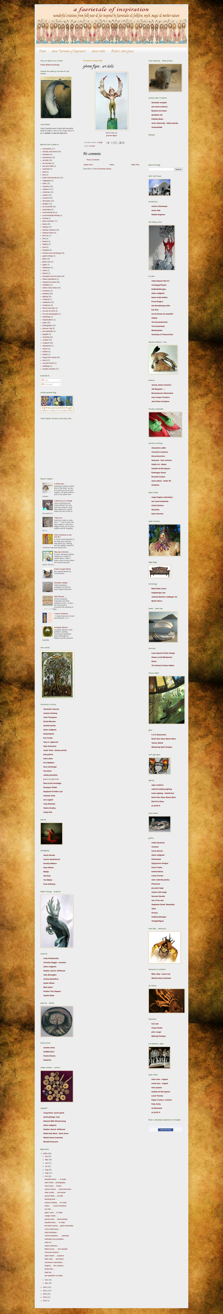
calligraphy (47, 181)
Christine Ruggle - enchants (54, 963)
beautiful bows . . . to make (55, 1222)
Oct (46, 1176)
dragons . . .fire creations (54, 1266)
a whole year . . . (60, 484)
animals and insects (50, 152)
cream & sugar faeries (62, 569)
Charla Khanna (49, 1056)
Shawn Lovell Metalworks (161, 657)
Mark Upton (48, 987)
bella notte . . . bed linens (54, 1259)
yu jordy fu (155, 806)
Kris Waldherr (48, 763)
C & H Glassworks (158, 735)
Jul (46, 1166)
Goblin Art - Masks (159, 464)
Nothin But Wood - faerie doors (56, 1134)
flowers (45, 241)
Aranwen (155, 847)
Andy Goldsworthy (51, 958)
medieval (46, 299)
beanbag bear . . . (51, 1199)
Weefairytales (156, 330)
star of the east (157, 900)
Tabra (153, 909)
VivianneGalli (156, 127)
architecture (47, 157)
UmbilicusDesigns (158, 917)
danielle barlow (49, 726)
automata (46, 169)
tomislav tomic (49, 796)
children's (46, 189)
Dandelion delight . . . (62, 583)
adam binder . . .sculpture (54, 1256)
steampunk (47, 346)
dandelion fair (157, 115)
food (44, 247)
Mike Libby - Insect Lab (160, 974)
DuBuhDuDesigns (158, 289)
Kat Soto (154, 310)
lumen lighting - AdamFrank (162, 793)
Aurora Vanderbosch (51, 859)
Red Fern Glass (157, 802)
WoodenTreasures (50, 1142)
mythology (46, 317)
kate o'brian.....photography (55, 1183)
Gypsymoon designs (159, 863)
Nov (47, 1280)
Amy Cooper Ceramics (160, 397)
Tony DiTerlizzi (49, 804)
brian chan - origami (159, 1079)
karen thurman (157, 514)
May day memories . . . (62, 552)
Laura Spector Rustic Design (163, 653)
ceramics (46, 186)
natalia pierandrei (50, 775)
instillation (46, 285)
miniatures (46, 305)
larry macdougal (50, 767)
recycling (46, 337)
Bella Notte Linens (158, 589)
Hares (45, 270)
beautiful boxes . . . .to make (55, 1179)
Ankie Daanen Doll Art (160, 281)
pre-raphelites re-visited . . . (55, 1276)
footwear (46, 250)
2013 (45, 1297)
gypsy (45, 265)
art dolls (92, 146)
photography (47, 325)
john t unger (156, 1032)
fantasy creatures (49, 230)
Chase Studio (156, 1028)
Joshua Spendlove (50, 979)
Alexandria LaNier (158, 448)
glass (45, 259)
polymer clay (47, 328)
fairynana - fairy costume (161, 460)
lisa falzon (47, 771)
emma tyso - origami (159, 1083)
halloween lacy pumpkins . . (55, 1239)
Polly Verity (156, 1104)
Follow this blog (165, 1130)
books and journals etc (51, 178)
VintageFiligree (157, 921)
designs (45, 204)
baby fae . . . (49, 1272)
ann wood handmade (159, 501)
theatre (45, 354)
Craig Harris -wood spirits (53, 1113)
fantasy (45, 227)
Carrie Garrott (157, 851)
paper (45, 323)
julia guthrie (48, 754)
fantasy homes (48, 233)
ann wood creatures (159, 107)
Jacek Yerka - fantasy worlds (55, 750)
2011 (45, 1291)
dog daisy (155, 510)
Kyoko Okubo (48, 983)
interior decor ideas (50, 288)
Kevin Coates (156, 867)
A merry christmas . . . (62, 614)
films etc (46, 236)
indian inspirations (49, 279)
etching (45, 218)
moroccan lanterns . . (53, 1252)
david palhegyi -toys (51, 1117)
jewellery (46, 294)
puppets (46, 334)
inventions (46, 291)
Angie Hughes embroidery (162, 497)
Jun (46, 1163)
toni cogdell (48, 800)
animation (46, 154)
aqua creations (157, 785)
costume (46, 198)
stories (45, 349)
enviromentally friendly (51, 215)
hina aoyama (156, 1088)
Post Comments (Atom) (102, 169)
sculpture (46, 343)
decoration (46, 201)
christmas (46, 192)
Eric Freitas (48, 738)
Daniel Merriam (49, 722)
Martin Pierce (156, 601)
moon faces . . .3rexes (53, 1186)
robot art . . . (49, 1242)
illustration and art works (52, 276)
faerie (45, 224)
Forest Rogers (157, 302)
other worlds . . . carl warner (55, 1192)
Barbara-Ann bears (159, 111)
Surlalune (155, 485)
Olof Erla (46, 876)
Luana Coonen (157, 876)
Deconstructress (158, 456)
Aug (47, 1170)
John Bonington (49, 975)
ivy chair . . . (49, 1209)
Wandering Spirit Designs (161, 747)
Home (42, 51)
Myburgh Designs (158, 1036)
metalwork (46, 302)
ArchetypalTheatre (158, 285)
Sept (47, 1173)
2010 (45, 1287)
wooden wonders (49, 369)
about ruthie (98, 51)
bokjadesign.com (158, 593)
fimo (44, 239)
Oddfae (154, 318)
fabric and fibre (48, 221)
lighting (45, 297)
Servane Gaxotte (158, 896)
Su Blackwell (156, 1108)
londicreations (157, 872)
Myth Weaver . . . (60, 597)
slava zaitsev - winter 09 (161, 481)
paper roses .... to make (54, 1213)
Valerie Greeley (49, 808)
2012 (45, 1294)
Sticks (153, 661)
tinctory (154, 913)
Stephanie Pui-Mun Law (53, 792)
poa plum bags (157, 888)
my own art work (49, 311)
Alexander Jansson (51, 709)
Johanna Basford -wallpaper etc (164, 597)
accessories (47, 149)
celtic (44, 183)
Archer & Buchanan (159, 206)
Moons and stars (49, 308)
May (47, 1160)
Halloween (46, 268)
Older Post (135, 165)
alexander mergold (159, 103)
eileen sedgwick (49, 730)
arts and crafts (48, 166)
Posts (45, 380)
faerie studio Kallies (159, 297)
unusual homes (48, 363)
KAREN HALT (48, 1052)
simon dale (155, 210)
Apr (46, 1156)
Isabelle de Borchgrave (160, 469)
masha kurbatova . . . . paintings (57, 1236)
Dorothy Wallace (50, 863)
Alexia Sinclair (49, 855)
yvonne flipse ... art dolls (54, 1196)
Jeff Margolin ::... (158, 389)
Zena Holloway (49, 884)
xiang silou (47, 812)
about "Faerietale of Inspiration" (69, 51)
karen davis (48, 759)
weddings (46, 366)
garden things (48, 256)
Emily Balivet (48, 734)
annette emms (49, 1048)
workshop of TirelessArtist (162, 335)
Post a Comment (93, 160)
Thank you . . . (59, 518)
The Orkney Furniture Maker (162, 666)
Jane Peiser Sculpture (160, 401)
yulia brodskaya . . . (52, 1232)
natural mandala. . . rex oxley (56, 1203)
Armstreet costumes (159, 452)
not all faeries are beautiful (162, 314)
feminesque (156, 859)
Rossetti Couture (158, 477)
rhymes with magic (159, 892)
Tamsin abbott (157, 743)
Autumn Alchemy (50, 713)
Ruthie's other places (122, 51)
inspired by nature (49, 282)
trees (44, 360)
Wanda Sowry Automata (53, 1138)
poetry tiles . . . (50, 1269)
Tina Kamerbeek (158, 326)
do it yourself (47, 207)
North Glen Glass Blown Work (163, 739)
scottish (45, 340)
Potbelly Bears (157, 119)
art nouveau (47, 163)
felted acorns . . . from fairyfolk (56, 1249)
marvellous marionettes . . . (55, 1262)
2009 (45, 1154)
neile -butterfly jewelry (160, 880)
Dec (47, 1283)
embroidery (47, 210)
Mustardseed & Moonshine (162, 393)
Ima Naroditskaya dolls (160, 306)
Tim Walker (47, 880)
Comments (47, 385)
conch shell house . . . (53, 1229)
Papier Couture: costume (161, 1100)
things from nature (49, 357)
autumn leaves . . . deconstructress (58, 1189)
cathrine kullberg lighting (161, 789)
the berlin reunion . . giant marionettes (59, 1226)
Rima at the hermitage (52, 783)
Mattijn (46, 872)
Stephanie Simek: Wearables (163, 905)
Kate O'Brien (48, 868)
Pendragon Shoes (158, 473)
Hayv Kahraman (49, 746)
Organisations (48, 320)
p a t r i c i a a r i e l (51, 779)
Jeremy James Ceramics (161, 385)
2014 (45, 1301)
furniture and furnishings (52, 253)
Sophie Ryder (48, 996)
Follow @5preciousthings (49, 65)
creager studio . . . (51, 1216)
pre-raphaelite (48, 331)
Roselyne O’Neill (50, 787)
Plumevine (155, 884)
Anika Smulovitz (158, 843)
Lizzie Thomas (157, 1096)
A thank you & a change (63, 501)
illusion (45, 273)
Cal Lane (155, 1024)
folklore (45, 244)
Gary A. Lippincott (50, 742)
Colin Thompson (50, 717)
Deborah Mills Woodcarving (54, 1121)
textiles (45, 352)
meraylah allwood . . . (62, 627)
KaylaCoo (47, 1060)
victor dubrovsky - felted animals (164, 123)
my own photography (50, 314)
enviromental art (49, 212)
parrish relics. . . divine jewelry (56, 1219)
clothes (45, 195)
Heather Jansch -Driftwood (54, 971)
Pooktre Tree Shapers (52, 991)
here (65, 133)
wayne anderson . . (52, 1246)
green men (47, 262)
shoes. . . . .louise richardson (55, 1206)
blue (44, 175)
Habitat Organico (158, 215)
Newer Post (88, 165)
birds (44, 172)
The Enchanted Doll (159, 322)
